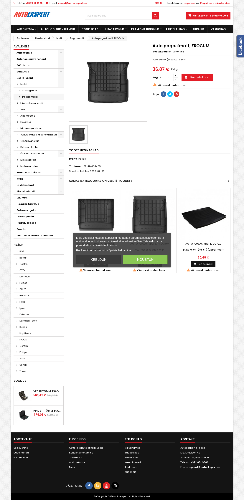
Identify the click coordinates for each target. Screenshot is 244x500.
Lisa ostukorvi (196, 77)
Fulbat (23, 283)
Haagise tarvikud (28, 204)
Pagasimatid (30, 97)
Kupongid (130, 472)
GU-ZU (23, 289)
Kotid (20, 179)
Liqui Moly (25, 333)
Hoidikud (25, 122)
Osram (23, 346)
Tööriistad (90, 29)
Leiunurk (198, 29)
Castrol (23, 264)
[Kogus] (168, 77)
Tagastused (132, 452)
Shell (22, 358)
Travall (82, 158)
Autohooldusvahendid (58, 29)
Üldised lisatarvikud (32, 153)
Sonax (23, 365)
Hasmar (24, 295)
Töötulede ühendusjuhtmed (35, 235)
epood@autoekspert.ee (72, 3)
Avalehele (21, 46)
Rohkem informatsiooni (90, 250)
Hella (22, 302)
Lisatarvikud (114, 29)
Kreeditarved (133, 462)
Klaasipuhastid (27, 191)
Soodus (20, 381)
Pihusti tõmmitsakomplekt (47, 410)
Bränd (73, 158)
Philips (23, 352)
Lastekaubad (175, 29)
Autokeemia (25, 29)
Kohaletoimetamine (81, 452)
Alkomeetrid (27, 115)
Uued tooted (21, 452)
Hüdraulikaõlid (26, 223)
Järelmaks (75, 457)
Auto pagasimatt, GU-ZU (203, 244)
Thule (22, 371)
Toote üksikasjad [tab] (84, 150)
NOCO (23, 339)
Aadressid (131, 467)
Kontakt (187, 439)
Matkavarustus (29, 166)
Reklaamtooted (29, 147)
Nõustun (145, 259)
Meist (72, 467)
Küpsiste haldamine (119, 250)
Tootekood (160, 51)
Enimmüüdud (21, 457)
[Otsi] (122, 15)
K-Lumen (24, 314)
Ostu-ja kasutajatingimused (86, 448)
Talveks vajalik (26, 210)
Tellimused (131, 457)
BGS (21, 251)
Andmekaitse (77, 462)
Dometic (24, 276)
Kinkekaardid (28, 160)
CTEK (22, 270)
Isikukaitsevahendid (32, 103)
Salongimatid (30, 90)
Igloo (22, 308)
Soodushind (21, 448)
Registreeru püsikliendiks (215, 3)
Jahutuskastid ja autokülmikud (38, 134)
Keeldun (98, 259)
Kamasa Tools (28, 320)
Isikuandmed (133, 448)
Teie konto (133, 439)
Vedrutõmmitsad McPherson (47, 391)
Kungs (23, 327)
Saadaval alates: (79, 171)
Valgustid (23, 71)
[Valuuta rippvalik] (160, 3)
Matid (23, 84)
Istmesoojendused (31, 128)
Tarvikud (22, 229)
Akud (23, 109)
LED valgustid (25, 216)
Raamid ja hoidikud (145, 29)
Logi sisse (189, 3)
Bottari (23, 257)
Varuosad (218, 29)
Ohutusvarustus (29, 141)
